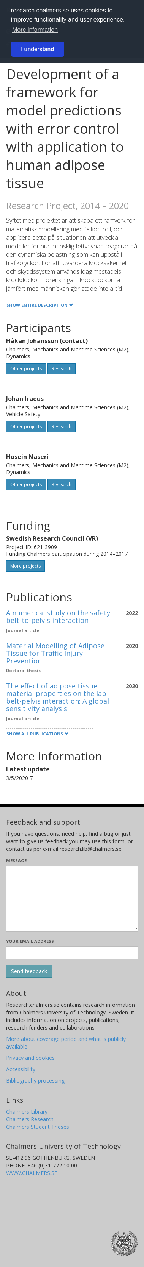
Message (16, 860)
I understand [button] (37, 49)
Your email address (30, 941)
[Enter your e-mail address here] (72, 952)
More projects (25, 566)
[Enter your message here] (72, 899)
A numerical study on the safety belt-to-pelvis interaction (58, 616)
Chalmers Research (30, 1119)
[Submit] (29, 971)
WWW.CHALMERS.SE (31, 1172)
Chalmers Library (26, 1111)
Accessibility (20, 1069)
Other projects (26, 368)
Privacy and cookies (30, 1057)
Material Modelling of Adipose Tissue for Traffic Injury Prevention (55, 653)
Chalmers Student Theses (37, 1126)
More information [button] (35, 30)
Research (61, 368)
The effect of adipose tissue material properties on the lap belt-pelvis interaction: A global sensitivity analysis (57, 697)
